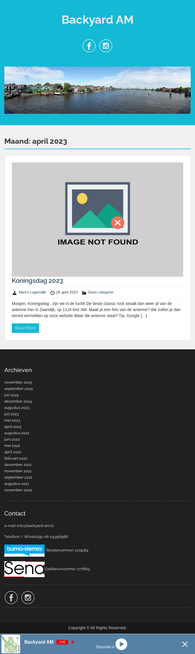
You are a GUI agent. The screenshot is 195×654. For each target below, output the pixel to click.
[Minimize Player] (185, 644)
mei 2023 (12, 420)
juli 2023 (11, 414)
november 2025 (18, 382)
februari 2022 (15, 458)
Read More (25, 328)
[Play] (121, 644)
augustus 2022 (16, 433)
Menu (10, 10)
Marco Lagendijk (32, 292)
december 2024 (18, 401)
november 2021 (18, 471)
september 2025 (18, 388)
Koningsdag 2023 (37, 280)
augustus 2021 (16, 484)
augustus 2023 (16, 407)
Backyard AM (98, 19)
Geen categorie (101, 292)
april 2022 (12, 452)
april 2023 (12, 426)
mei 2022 (12, 445)
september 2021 (18, 477)
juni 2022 (12, 439)
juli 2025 (11, 395)
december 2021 (18, 464)
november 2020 (18, 490)
